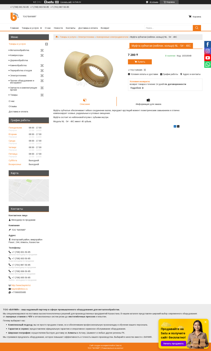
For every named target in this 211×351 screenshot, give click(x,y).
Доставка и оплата (88, 28)
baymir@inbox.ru (20, 289)
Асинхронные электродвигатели (112, 37)
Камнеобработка (18, 65)
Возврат (105, 28)
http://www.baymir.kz (21, 285)
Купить (141, 61)
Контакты (70, 28)
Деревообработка (19, 60)
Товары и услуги (30, 28)
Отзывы (13, 106)
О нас (48, 28)
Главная (14, 28)
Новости (58, 28)
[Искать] (197, 28)
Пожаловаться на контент (112, 348)
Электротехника (86, 37)
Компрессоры (16, 55)
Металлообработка (19, 50)
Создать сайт (66, 2)
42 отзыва (154, 2)
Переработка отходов (21, 70)
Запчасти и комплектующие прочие (23, 89)
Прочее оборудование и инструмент (22, 81)
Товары (14, 95)
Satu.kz (119, 345)
